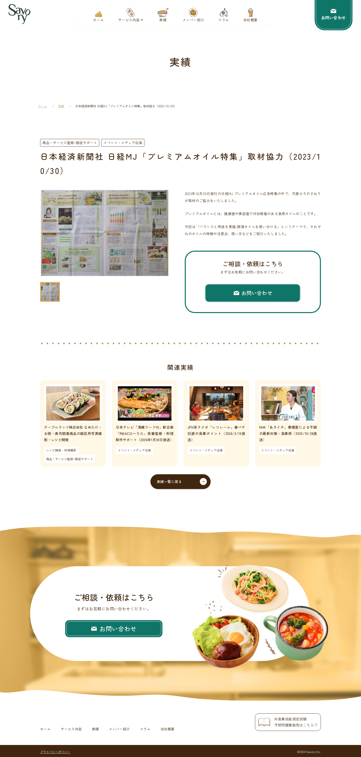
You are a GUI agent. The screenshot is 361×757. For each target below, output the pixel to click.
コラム (145, 727)
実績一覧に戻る (169, 481)
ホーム (42, 106)
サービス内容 (71, 727)
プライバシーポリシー (55, 750)
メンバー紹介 (119, 727)
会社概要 (167, 727)
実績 (61, 106)
